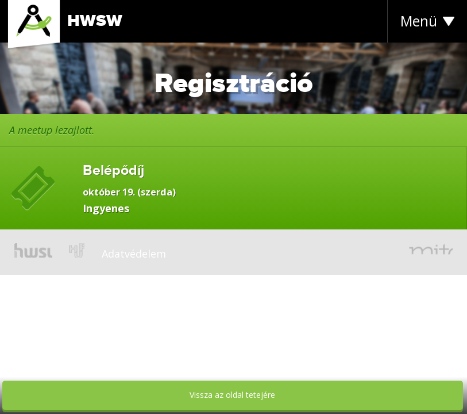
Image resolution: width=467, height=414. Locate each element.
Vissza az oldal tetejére (232, 394)
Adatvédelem (134, 253)
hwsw (33, 250)
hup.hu (76, 250)
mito (431, 250)
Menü (418, 21)
